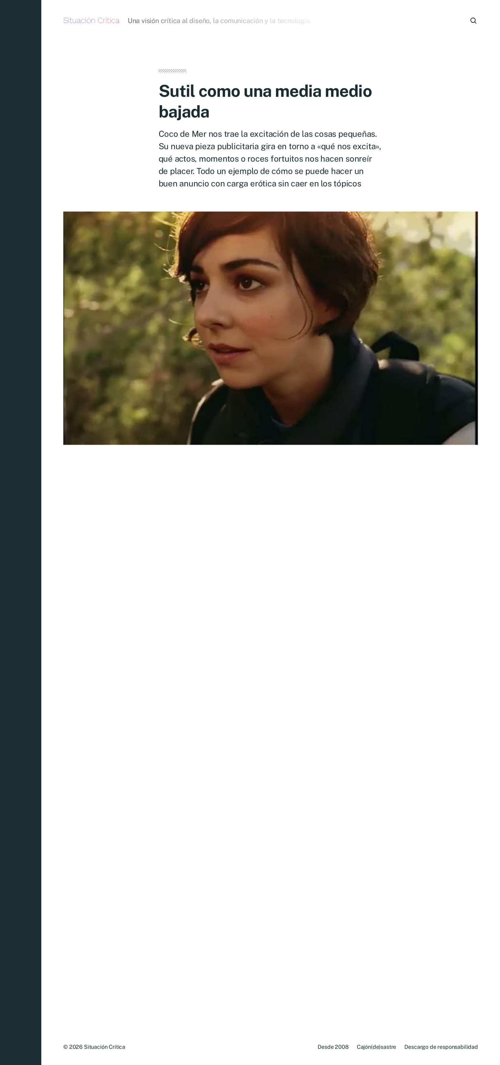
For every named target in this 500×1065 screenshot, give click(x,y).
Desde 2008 (333, 1047)
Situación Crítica (91, 20)
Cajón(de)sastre (376, 1047)
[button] (20, 532)
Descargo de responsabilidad (441, 1047)
